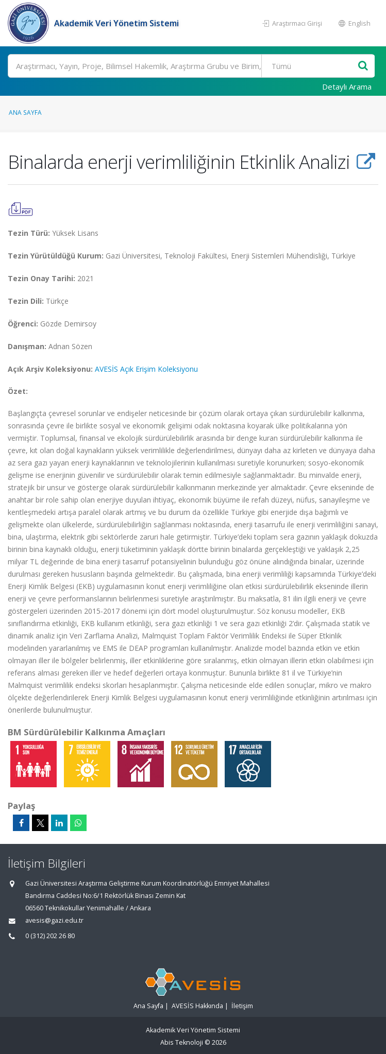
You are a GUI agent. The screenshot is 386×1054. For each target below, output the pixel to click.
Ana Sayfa (25, 112)
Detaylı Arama (347, 86)
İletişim (242, 1005)
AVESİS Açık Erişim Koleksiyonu (146, 369)
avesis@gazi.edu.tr (54, 920)
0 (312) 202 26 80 (50, 935)
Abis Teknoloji (181, 1042)
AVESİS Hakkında (197, 1005)
